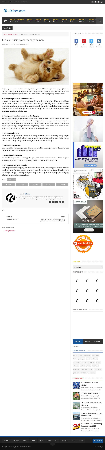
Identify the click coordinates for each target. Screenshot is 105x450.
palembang (98, 369)
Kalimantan (87, 355)
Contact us (98, 440)
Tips (56, 440)
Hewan (10, 34)
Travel (49, 440)
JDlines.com (18, 447)
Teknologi (65, 440)
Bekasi (75, 355)
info (16, 34)
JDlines (30, 20)
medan (91, 369)
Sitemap (17, 2)
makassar (84, 369)
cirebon (82, 366)
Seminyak (76, 362)
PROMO (81, 440)
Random (87, 341)
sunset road (84, 373)
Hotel (33, 440)
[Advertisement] (65, 10)
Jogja (80, 355)
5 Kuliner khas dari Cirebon (91, 393)
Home (3, 2)
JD (102, 447)
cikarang (75, 366)
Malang (95, 359)
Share (22, 184)
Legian (83, 359)
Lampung (76, 359)
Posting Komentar (10, 231)
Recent (77, 341)
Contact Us (25, 2)
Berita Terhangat (17, 20)
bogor (98, 362)
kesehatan (76, 369)
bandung (91, 362)
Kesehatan (16, 440)
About (10, 2)
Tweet (8, 184)
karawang (95, 366)
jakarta (89, 366)
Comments (97, 341)
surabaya (92, 373)
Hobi (41, 440)
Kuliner (6, 440)
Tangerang (84, 362)
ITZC (73, 440)
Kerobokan (95, 355)
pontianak (76, 373)
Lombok (89, 359)
